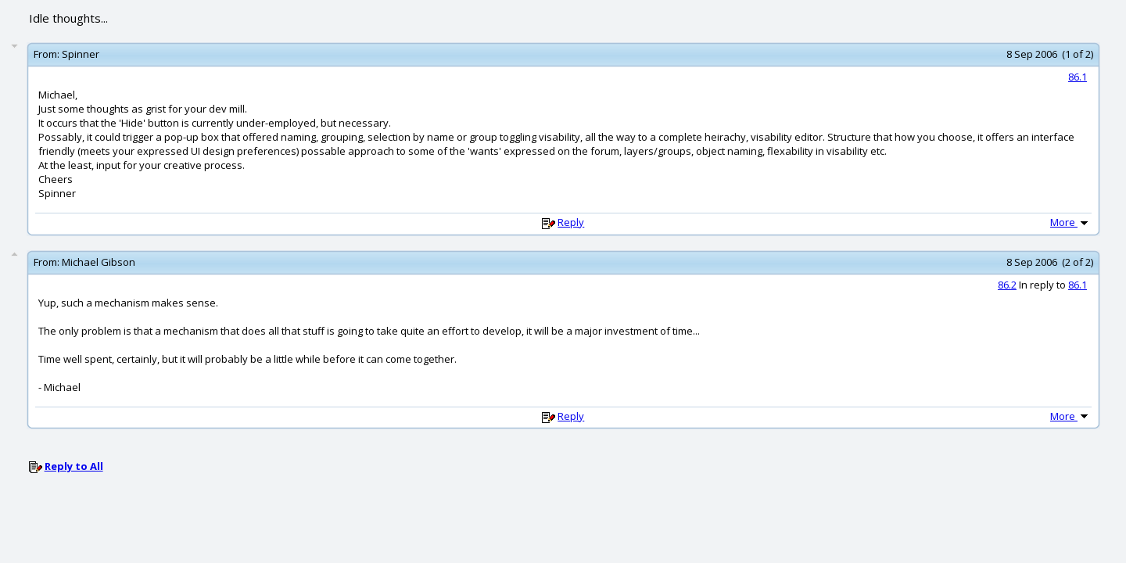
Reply (571, 222)
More (1070, 222)
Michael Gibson (98, 262)
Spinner (80, 54)
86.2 (1007, 285)
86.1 (1077, 77)
